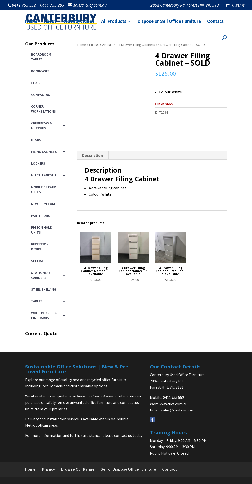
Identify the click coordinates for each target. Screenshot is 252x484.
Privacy (48, 469)
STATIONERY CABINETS (47, 275)
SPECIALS (38, 261)
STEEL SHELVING (43, 289)
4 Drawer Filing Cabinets (136, 45)
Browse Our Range (77, 469)
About (50, 22)
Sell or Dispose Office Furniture (128, 469)
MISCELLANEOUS (47, 175)
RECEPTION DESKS (39, 246)
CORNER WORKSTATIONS (47, 109)
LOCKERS (38, 163)
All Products (113, 22)
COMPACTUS (40, 94)
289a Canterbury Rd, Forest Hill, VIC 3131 (185, 5)
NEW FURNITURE (43, 204)
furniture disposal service (97, 396)
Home (31, 22)
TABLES (47, 301)
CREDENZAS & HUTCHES (47, 125)
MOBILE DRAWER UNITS (43, 189)
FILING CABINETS (102, 45)
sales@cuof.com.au (177, 410)
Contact (215, 22)
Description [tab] (92, 175)
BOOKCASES (40, 71)
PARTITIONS (40, 215)
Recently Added (79, 22)
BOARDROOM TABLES (41, 56)
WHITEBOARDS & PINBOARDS (47, 315)
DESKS (47, 140)
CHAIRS (47, 83)
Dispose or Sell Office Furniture (169, 22)
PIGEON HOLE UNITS (41, 230)
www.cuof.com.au (173, 403)
